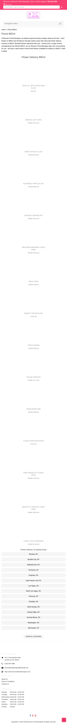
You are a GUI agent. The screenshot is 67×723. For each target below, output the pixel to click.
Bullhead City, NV (33, 565)
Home (3, 29)
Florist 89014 (12, 29)
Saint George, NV (33, 607)
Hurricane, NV (33, 570)
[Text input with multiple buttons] (31, 7)
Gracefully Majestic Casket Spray (33, 508)
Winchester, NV (33, 628)
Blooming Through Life (33, 183)
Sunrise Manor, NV (33, 617)
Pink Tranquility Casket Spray (33, 474)
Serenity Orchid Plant (33, 313)
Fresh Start (33, 281)
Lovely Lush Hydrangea (33, 541)
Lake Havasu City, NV (33, 580)
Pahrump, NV (33, 596)
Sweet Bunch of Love (33, 152)
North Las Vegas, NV (33, 591)
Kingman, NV (33, 575)
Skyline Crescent (33, 377)
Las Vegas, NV (33, 586)
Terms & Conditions (7, 681)
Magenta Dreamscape (33, 215)
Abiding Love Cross (33, 120)
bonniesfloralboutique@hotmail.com (16, 668)
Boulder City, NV (33, 559)
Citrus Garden (33, 345)
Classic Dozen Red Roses (33, 441)
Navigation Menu (11, 24)
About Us (4, 679)
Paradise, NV (33, 601)
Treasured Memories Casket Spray (33, 248)
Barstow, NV (33, 554)
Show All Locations (33, 636)
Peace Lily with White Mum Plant (33, 87)
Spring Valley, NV (33, 612)
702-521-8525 (52, 1)
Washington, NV (33, 622)
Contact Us (5, 684)
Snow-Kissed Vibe (33, 409)
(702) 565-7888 (10, 663)
